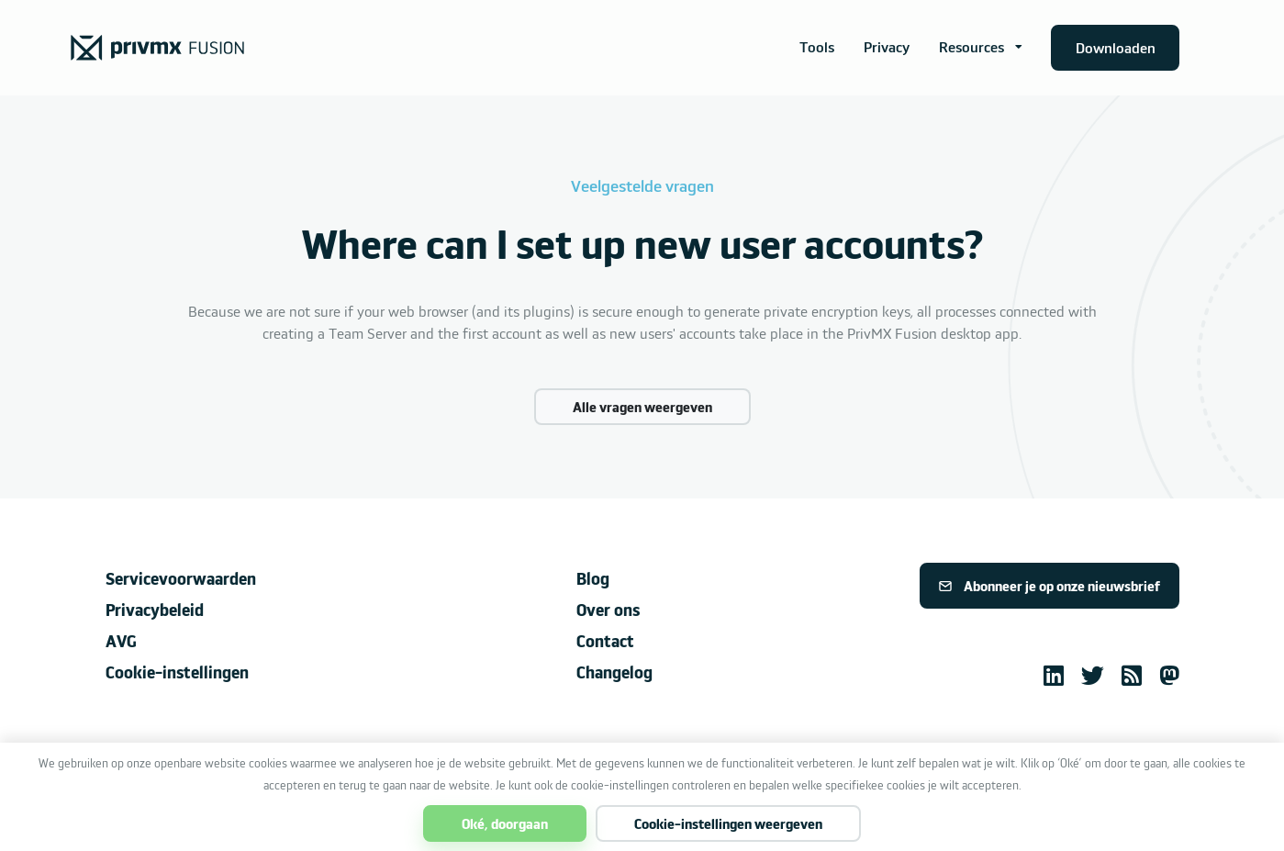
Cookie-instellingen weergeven (728, 823)
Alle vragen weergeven (642, 406)
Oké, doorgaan (505, 823)
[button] (980, 47)
